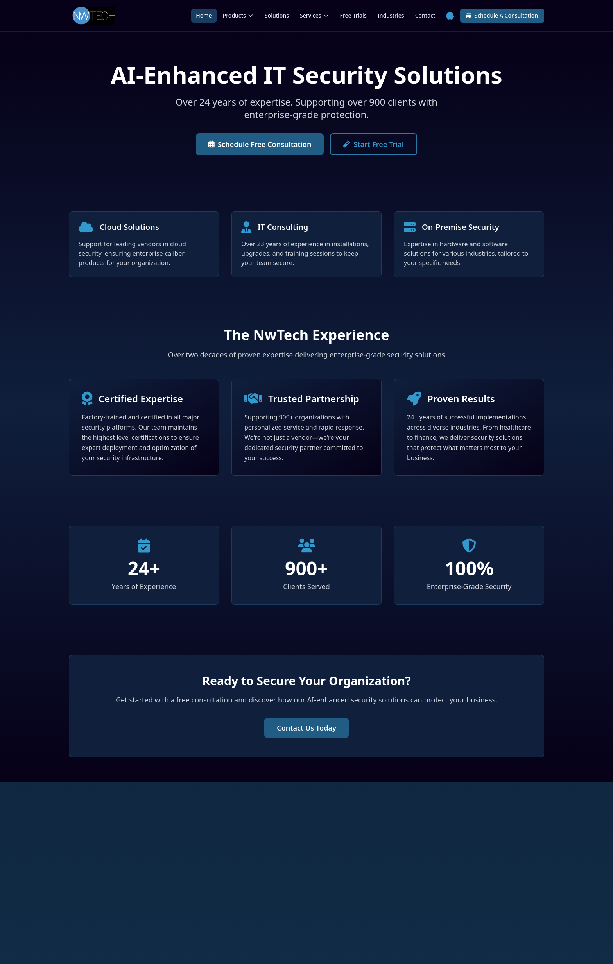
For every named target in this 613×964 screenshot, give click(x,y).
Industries (391, 15)
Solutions (277, 15)
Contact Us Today (306, 728)
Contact (425, 15)
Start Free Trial (373, 144)
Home (204, 15)
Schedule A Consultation (502, 15)
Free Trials (353, 15)
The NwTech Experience (306, 334)
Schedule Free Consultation (259, 144)
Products (238, 15)
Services (314, 15)
